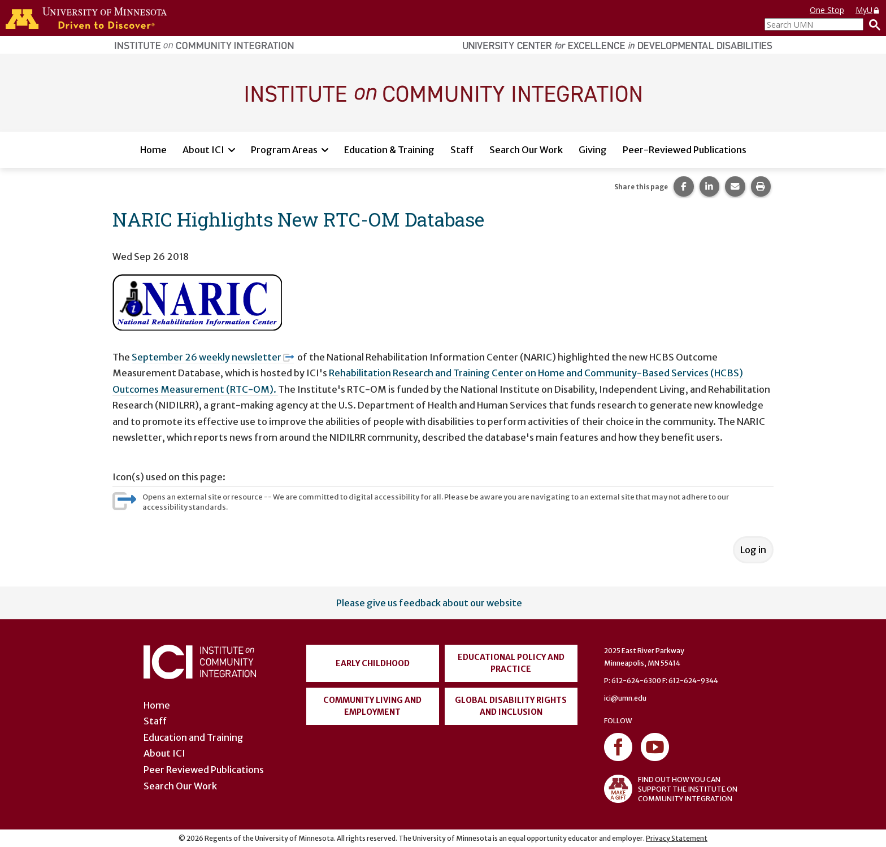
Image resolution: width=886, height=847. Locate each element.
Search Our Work (526, 149)
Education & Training (389, 149)
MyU (867, 10)
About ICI (203, 149)
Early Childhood (373, 663)
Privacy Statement (676, 838)
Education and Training (194, 737)
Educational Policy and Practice (511, 663)
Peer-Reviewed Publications (684, 149)
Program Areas (284, 149)
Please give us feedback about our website (429, 603)
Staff (462, 149)
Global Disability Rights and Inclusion (511, 706)
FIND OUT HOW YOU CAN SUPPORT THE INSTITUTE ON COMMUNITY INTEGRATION (670, 789)
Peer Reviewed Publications (204, 769)
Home (153, 149)
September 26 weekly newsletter (213, 357)
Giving (593, 149)
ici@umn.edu (625, 698)
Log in (753, 549)
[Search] (871, 24)
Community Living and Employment (372, 706)
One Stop (827, 10)
